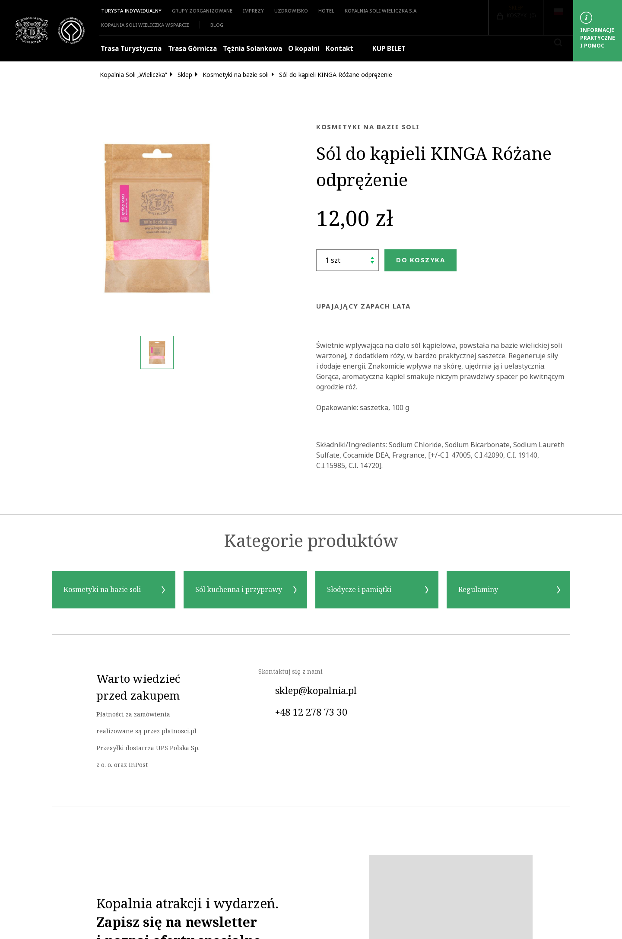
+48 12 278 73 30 (302, 712)
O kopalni (303, 49)
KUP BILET (382, 49)
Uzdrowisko (291, 10)
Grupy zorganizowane (202, 10)
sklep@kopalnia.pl (307, 690)
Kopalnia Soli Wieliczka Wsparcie (145, 25)
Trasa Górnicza (192, 49)
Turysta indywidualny (131, 10)
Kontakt (339, 49)
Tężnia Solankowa (252, 49)
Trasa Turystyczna (131, 49)
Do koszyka (420, 260)
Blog (216, 25)
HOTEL (326, 10)
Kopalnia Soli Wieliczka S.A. (381, 10)
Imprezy (253, 10)
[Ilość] (347, 260)
